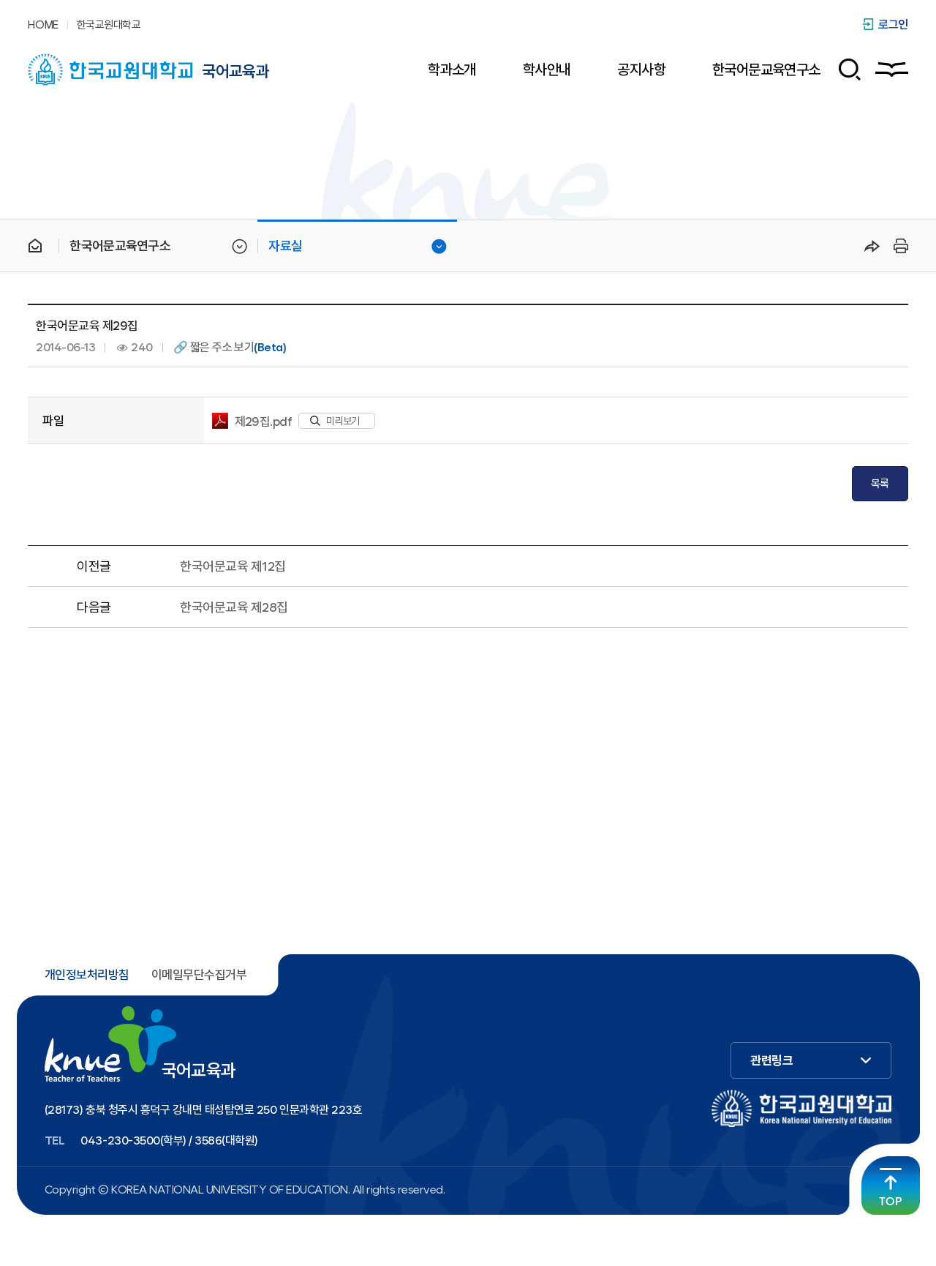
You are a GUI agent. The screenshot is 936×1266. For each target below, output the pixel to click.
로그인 (893, 24)
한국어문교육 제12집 (232, 566)
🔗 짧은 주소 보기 (229, 348)
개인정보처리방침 (87, 974)
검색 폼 (844, 69)
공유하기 (872, 245)
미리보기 (335, 421)
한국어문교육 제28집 (233, 607)
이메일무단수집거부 (198, 974)
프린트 (898, 245)
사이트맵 (891, 69)
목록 (880, 483)
